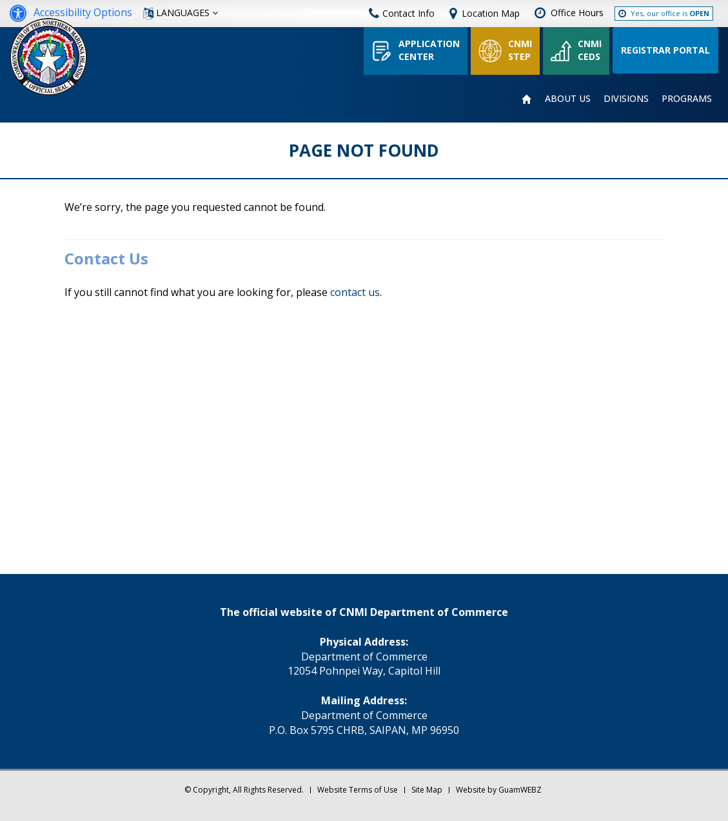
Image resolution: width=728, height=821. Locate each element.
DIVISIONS (626, 98)
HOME (526, 99)
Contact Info (402, 13)
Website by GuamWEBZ (499, 789)
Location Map (491, 13)
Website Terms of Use (357, 789)
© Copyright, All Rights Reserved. (244, 789)
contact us (355, 292)
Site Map (426, 789)
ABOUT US (568, 98)
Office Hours (577, 12)
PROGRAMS (687, 98)
